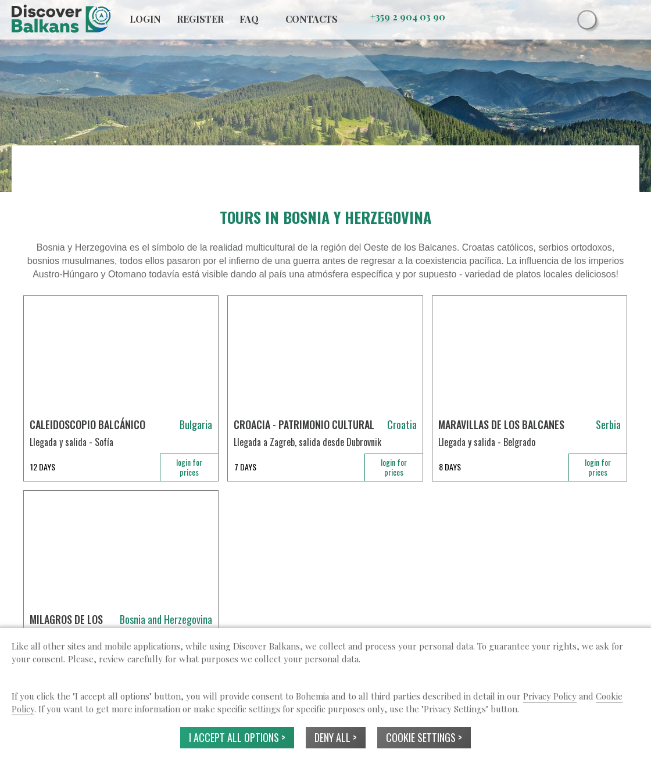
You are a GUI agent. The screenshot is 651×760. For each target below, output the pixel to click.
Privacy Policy (550, 696)
